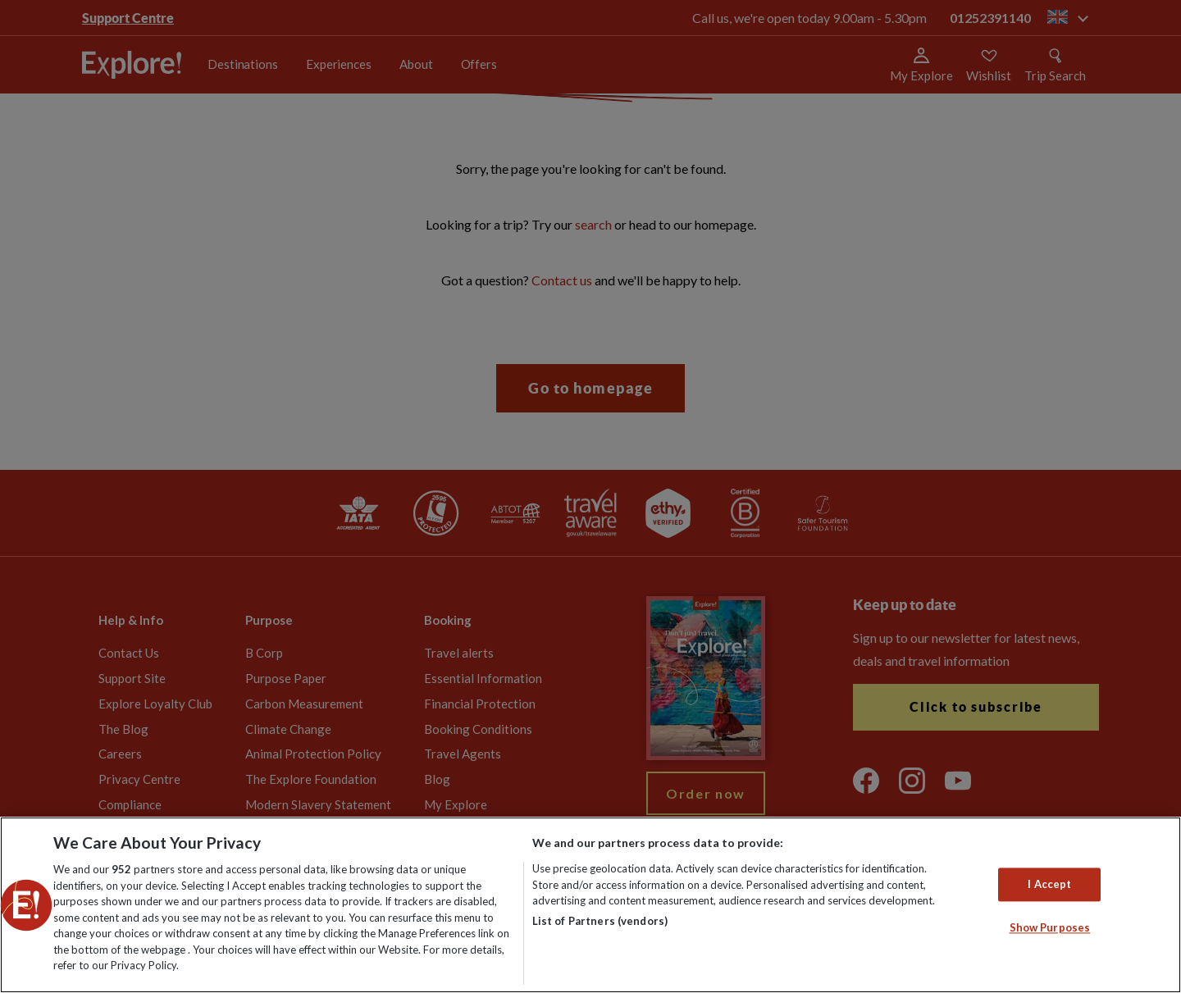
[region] (590, 905)
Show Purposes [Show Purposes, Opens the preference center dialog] (1050, 928)
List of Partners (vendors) (600, 920)
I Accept (1049, 884)
